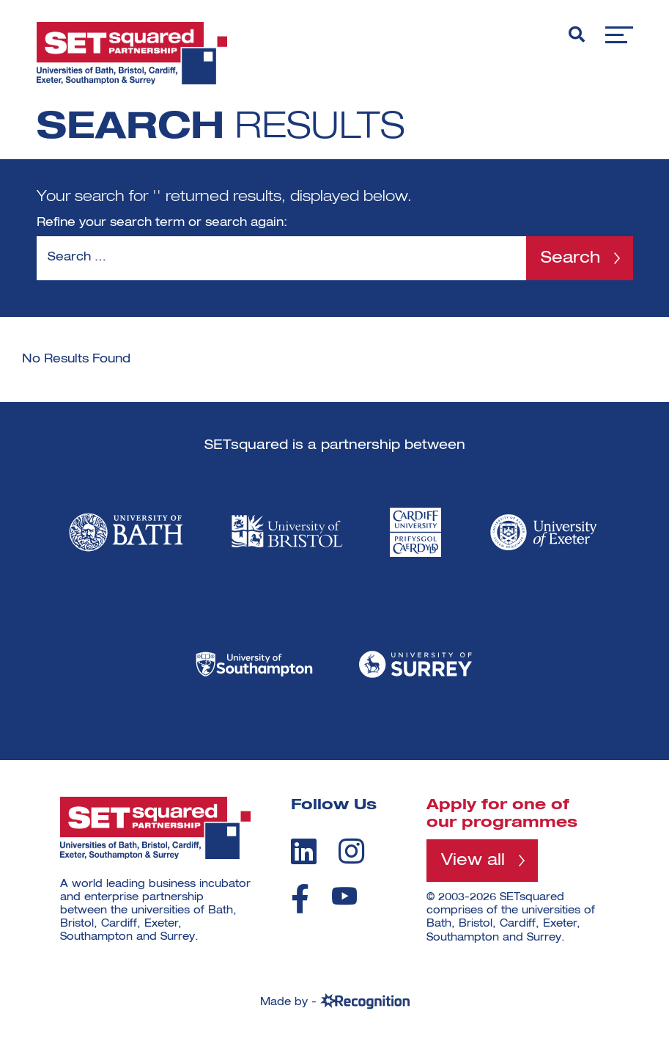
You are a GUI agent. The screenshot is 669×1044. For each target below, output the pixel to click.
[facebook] (300, 898)
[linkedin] (304, 851)
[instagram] (351, 851)
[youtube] (344, 896)
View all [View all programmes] (473, 861)
